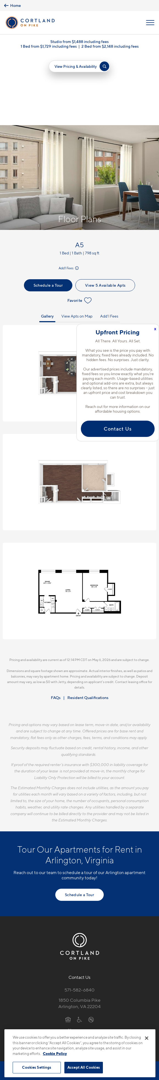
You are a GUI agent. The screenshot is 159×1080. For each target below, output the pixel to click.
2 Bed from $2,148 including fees (110, 46)
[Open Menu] (150, 22)
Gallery (47, 245)
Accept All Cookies (83, 1067)
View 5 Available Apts (105, 215)
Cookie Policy (55, 1053)
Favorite (79, 230)
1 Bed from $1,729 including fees (49, 46)
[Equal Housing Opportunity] (68, 949)
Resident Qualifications (87, 627)
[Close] (147, 1038)
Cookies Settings (36, 1067)
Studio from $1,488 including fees (79, 41)
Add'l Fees (69, 198)
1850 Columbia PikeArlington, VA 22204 (79, 933)
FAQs (56, 627)
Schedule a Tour (48, 215)
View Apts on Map (76, 245)
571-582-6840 (79, 920)
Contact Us (118, 429)
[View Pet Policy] (79, 961)
